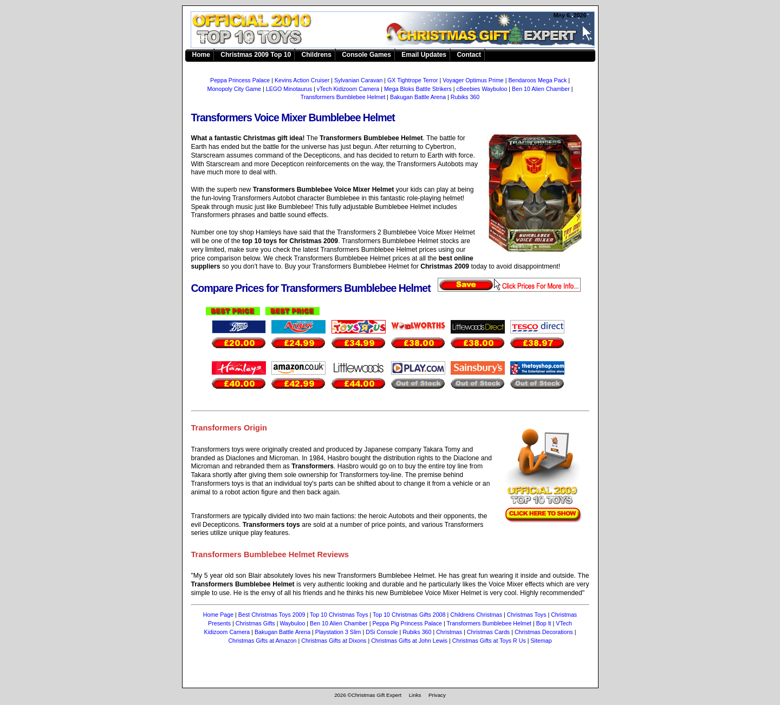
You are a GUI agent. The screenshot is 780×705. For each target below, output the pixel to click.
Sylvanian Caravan (358, 80)
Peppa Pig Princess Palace (407, 623)
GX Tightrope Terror (412, 80)
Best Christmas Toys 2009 (272, 614)
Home (201, 54)
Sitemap (541, 640)
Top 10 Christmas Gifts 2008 (409, 614)
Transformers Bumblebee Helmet (396, 30)
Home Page (218, 614)
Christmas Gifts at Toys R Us (489, 640)
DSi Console (382, 632)
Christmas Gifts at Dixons (333, 640)
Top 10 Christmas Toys (339, 614)
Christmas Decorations (544, 632)
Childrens (316, 54)
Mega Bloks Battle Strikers (418, 89)
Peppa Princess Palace (240, 80)
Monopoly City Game (234, 89)
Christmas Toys (527, 614)
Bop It (543, 623)
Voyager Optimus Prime (473, 80)
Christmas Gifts (255, 623)
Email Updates (423, 54)
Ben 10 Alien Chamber (541, 89)
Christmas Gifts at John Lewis (409, 640)
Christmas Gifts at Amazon (262, 640)
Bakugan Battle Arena (418, 97)
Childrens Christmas (476, 614)
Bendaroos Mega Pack (537, 80)
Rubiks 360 (465, 97)
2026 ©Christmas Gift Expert (367, 695)
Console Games (366, 54)
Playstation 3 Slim (338, 632)
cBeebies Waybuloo (482, 89)
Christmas (449, 632)
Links (415, 695)
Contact (469, 54)
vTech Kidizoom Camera (348, 89)
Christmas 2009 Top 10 (255, 54)
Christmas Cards (488, 632)
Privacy (437, 695)
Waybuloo (292, 623)
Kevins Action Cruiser (302, 80)
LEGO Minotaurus (289, 89)
